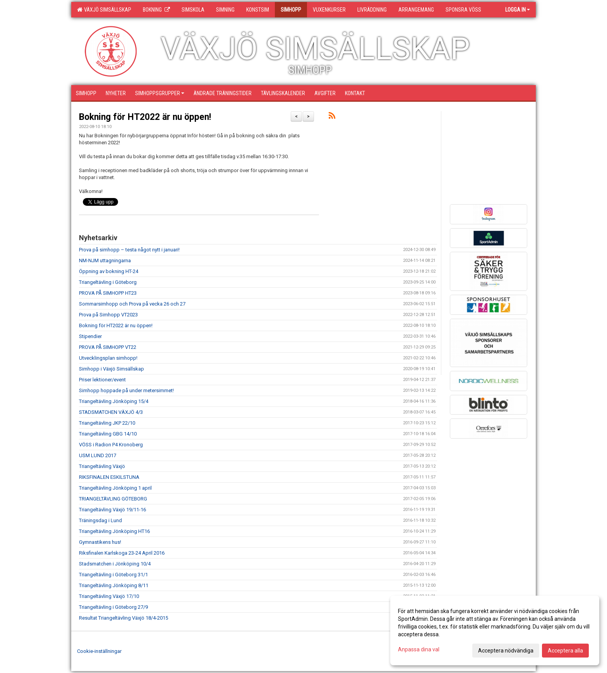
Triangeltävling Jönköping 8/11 (113, 585)
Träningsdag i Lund (100, 520)
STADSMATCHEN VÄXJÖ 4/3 (111, 412)
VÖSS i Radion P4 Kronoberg (111, 445)
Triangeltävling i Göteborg (108, 282)
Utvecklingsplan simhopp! (108, 358)
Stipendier (90, 336)
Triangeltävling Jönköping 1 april (115, 488)
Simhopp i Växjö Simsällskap (111, 369)
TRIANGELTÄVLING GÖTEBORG (113, 499)
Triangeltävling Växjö (102, 466)
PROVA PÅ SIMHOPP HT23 (108, 293)
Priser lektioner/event (102, 380)
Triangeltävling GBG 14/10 (108, 434)
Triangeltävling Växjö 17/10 (109, 596)
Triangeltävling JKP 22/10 (107, 423)
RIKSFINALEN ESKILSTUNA (109, 477)
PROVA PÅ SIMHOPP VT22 (107, 347)
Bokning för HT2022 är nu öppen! (145, 117)
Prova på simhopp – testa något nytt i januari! (129, 250)
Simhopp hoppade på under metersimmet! (126, 390)
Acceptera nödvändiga (505, 650)
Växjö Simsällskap (104, 10)
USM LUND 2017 (97, 455)
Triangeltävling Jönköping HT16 (114, 531)
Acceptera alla (565, 650)
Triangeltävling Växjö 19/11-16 (112, 509)
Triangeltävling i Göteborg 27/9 (113, 607)
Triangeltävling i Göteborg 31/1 (113, 574)
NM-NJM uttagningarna (105, 260)
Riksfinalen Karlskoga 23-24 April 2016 (122, 553)
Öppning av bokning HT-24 (108, 271)
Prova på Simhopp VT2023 (108, 315)
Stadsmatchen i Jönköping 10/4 (115, 564)
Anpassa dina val (418, 649)
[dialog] (494, 630)
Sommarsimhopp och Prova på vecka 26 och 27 (132, 304)
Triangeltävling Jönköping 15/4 (113, 401)
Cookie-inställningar (99, 651)
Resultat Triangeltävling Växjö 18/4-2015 (123, 618)
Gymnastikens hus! (100, 542)
